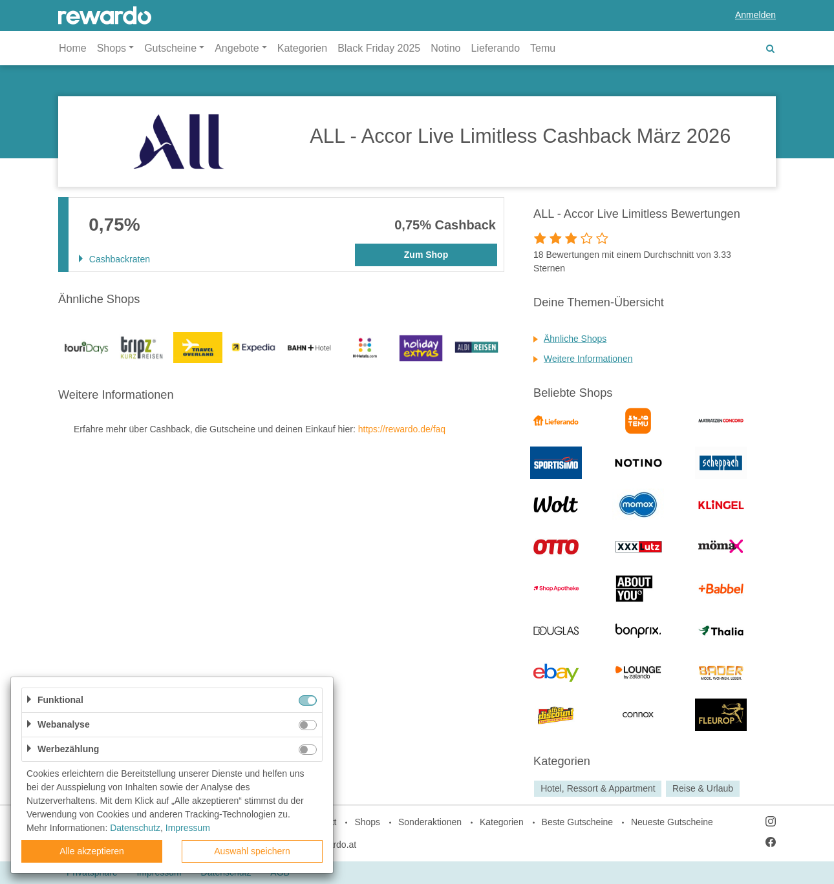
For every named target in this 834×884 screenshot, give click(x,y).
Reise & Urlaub (702, 788)
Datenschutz (135, 828)
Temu (542, 48)
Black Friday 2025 (378, 48)
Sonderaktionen (430, 822)
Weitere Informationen (588, 358)
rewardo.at (335, 844)
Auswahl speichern (252, 851)
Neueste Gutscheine (672, 822)
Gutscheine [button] (170, 48)
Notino (445, 48)
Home (73, 48)
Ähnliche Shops (575, 338)
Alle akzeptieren (91, 851)
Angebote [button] (237, 48)
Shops (367, 822)
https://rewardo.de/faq (401, 429)
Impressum (188, 828)
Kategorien (302, 48)
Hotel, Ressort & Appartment (597, 788)
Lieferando (495, 48)
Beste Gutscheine (578, 822)
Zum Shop (426, 254)
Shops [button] (111, 48)
